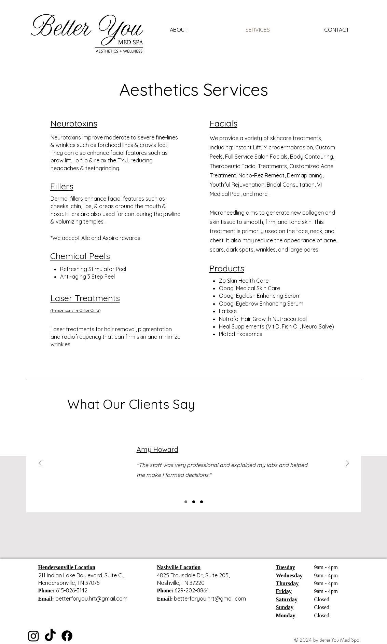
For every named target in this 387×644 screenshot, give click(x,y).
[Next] (347, 463)
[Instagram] (33, 636)
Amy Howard (157, 449)
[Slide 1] (185, 501)
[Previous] (40, 463)
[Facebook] (67, 636)
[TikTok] (50, 636)
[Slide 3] (201, 501)
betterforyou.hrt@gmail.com (91, 598)
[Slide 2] (193, 501)
